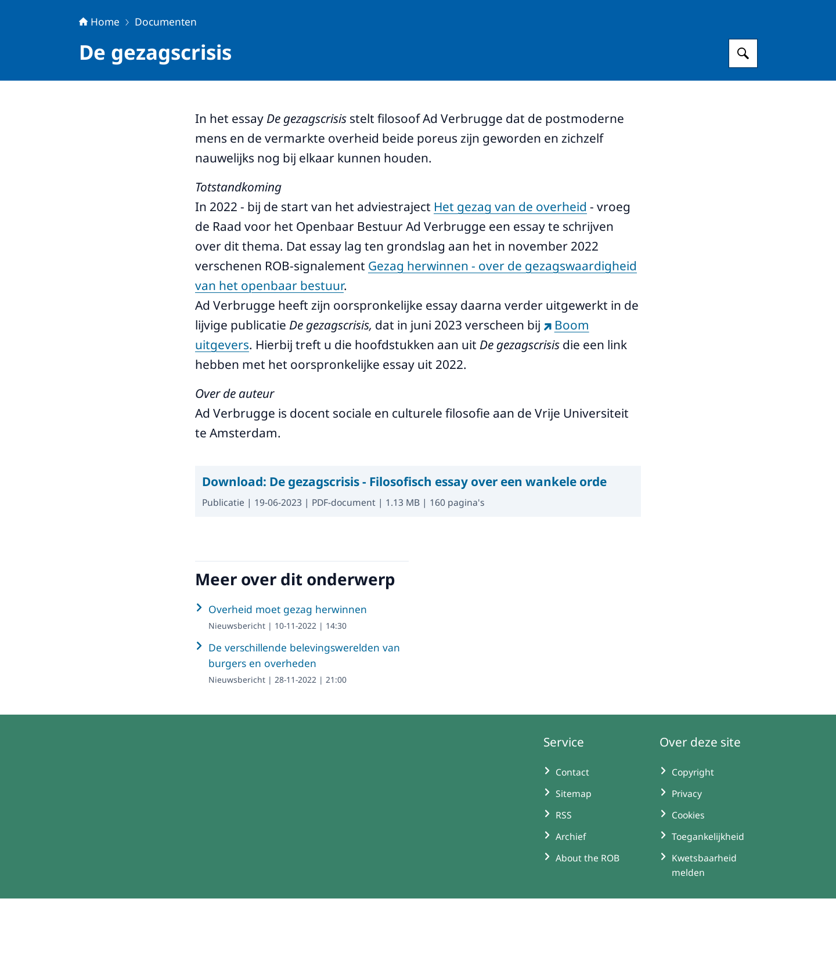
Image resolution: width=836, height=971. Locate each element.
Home (99, 94)
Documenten (166, 94)
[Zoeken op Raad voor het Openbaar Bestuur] (743, 126)
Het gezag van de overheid (510, 279)
